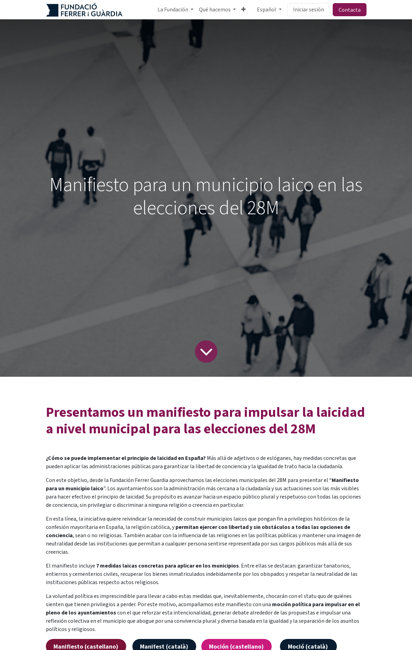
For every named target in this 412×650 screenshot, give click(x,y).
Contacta (350, 9)
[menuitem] (175, 10)
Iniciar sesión (308, 9)
